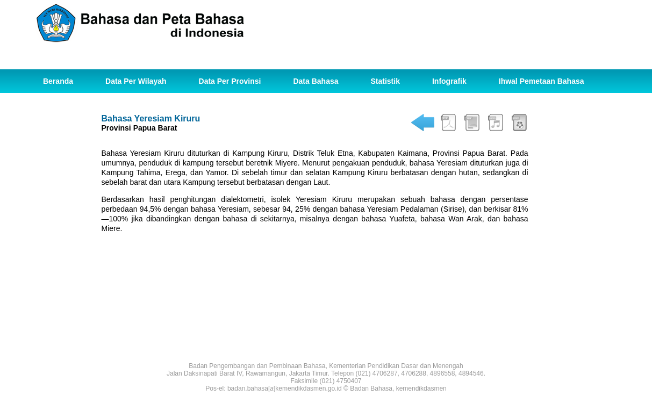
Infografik (449, 81)
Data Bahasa (315, 81)
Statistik (385, 81)
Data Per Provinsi (230, 81)
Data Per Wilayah (135, 81)
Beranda (58, 81)
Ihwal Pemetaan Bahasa (541, 81)
